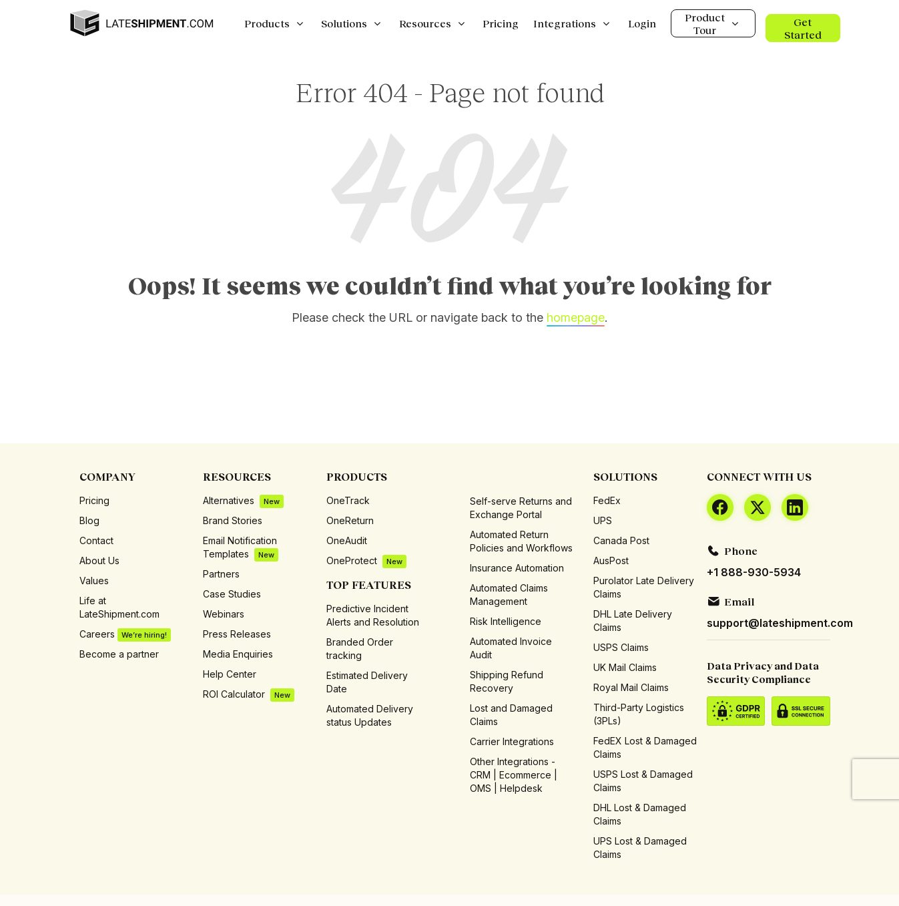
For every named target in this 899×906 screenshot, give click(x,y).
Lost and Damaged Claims (511, 714)
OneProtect (366, 561)
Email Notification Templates (240, 548)
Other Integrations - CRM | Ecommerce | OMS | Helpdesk (513, 775)
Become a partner (119, 654)
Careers (125, 634)
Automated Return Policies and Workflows (521, 541)
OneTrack (348, 500)
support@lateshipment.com (780, 623)
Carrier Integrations (512, 741)
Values (94, 580)
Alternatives (243, 501)
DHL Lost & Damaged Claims (639, 814)
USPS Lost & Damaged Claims (643, 780)
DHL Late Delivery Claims (632, 620)
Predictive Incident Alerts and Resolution (372, 615)
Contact (96, 540)
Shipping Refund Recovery (506, 681)
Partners (221, 574)
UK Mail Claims (625, 667)
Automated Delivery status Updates (369, 715)
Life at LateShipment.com (119, 607)
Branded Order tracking (359, 648)
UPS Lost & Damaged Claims (640, 847)
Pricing (94, 500)
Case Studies (232, 594)
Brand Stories (232, 520)
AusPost (611, 560)
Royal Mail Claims (631, 687)
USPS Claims (621, 647)
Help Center (229, 674)
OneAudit (346, 540)
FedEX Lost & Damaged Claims (645, 747)
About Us (99, 560)
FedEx (607, 500)
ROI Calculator (248, 694)
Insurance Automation (517, 568)
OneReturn (350, 520)
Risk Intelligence (505, 621)
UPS (602, 520)
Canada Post (621, 540)
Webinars (223, 614)
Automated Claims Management (509, 594)
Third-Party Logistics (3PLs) (638, 714)
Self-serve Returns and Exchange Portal (521, 507)
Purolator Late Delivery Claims (643, 587)
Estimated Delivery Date (367, 682)
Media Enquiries (238, 654)
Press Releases (237, 634)
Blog (89, 520)
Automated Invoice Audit (511, 648)
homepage (576, 317)
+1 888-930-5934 (754, 572)
